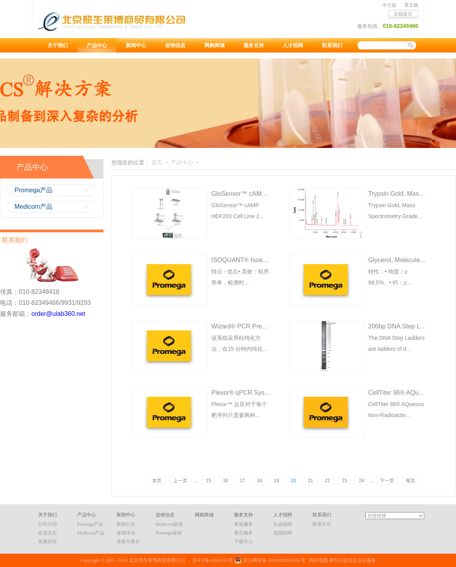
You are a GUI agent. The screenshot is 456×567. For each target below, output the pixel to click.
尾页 (410, 480)
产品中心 (182, 162)
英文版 (411, 5)
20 (293, 480)
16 (225, 480)
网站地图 (317, 560)
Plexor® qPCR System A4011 (252, 392)
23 (344, 480)
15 (208, 480)
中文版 (389, 5)
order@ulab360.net (58, 313)
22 (327, 480)
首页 (157, 480)
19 (276, 480)
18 (259, 480)
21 (310, 480)
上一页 (180, 480)
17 (242, 480)
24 (361, 480)
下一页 (387, 480)
